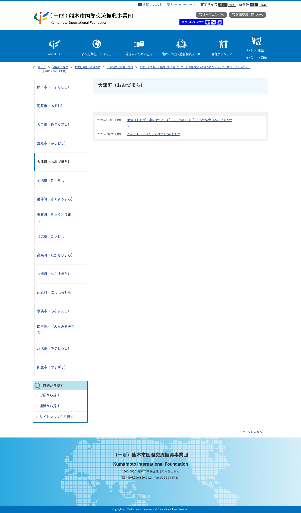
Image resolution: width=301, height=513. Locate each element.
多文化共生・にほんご (87, 67)
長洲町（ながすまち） (54, 274)
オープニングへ (211, 15)
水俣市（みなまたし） (54, 311)
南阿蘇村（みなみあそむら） (56, 330)
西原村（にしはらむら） (56, 293)
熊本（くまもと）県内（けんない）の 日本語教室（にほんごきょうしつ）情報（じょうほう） (195, 67)
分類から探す (60, 67)
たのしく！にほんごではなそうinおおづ (154, 134)
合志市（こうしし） (52, 236)
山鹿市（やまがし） (52, 367)
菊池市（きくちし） (52, 181)
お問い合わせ (150, 5)
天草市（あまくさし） (54, 124)
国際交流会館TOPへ (247, 15)
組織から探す (50, 406)
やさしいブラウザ (193, 22)
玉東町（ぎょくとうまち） (54, 218)
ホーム (42, 67)
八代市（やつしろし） (54, 348)
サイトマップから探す (57, 417)
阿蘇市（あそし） (50, 106)
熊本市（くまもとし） (54, 87)
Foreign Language (181, 4)
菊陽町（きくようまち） (56, 199)
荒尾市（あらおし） (52, 143)
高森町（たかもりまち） (56, 255)
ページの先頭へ (252, 431)
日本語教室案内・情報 (120, 67)
